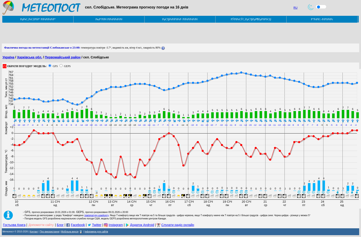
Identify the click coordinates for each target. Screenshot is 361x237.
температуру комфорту (96, 215)
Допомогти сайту (41, 225)
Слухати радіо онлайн (177, 225)
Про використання (49, 231)
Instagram (116, 225)
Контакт (34, 231)
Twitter (96, 225)
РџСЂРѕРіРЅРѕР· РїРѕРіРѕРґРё (179, 19)
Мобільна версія (70, 231)
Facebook (78, 225)
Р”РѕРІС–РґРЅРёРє (322, 19)
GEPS (67, 66)
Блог (60, 225)
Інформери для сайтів (96, 231)
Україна (8, 57)
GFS (55, 66)
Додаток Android (142, 225)
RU (295, 7)
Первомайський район (63, 57)
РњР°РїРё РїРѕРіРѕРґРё (109, 19)
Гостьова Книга (14, 225)
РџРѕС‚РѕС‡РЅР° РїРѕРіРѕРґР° (38, 19)
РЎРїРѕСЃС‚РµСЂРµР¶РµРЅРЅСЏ (251, 19)
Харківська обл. (29, 57)
